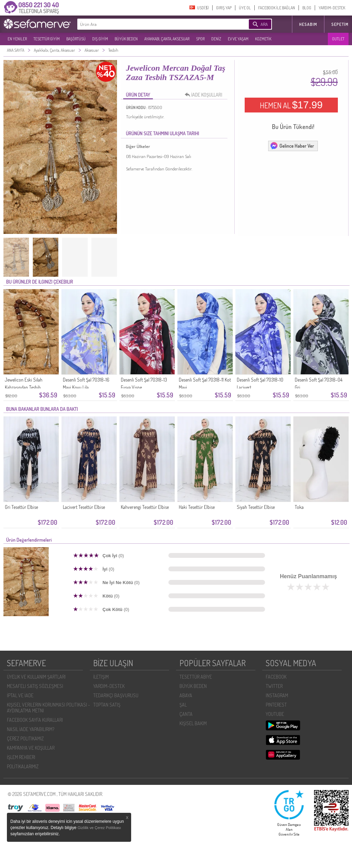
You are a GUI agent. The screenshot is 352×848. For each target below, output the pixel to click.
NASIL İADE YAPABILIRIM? (30, 729)
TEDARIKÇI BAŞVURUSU (115, 695)
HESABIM (308, 24)
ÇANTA (186, 714)
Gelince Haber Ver (292, 145)
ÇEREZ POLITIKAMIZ (25, 738)
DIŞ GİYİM (100, 38)
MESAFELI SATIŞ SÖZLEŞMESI (35, 686)
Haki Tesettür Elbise (197, 507)
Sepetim (340, 24)
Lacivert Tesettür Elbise (84, 507)
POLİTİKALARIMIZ (23, 766)
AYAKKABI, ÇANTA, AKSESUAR (166, 38)
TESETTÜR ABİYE (195, 677)
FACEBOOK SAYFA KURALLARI (35, 720)
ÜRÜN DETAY (138, 95)
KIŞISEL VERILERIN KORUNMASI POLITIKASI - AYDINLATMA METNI (48, 707)
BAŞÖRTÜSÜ (76, 38)
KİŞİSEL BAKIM (193, 723)
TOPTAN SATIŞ (106, 705)
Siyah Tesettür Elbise (256, 507)
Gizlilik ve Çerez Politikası (99, 828)
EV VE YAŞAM (238, 38)
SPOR (200, 38)
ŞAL (183, 705)
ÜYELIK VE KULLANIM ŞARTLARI (36, 677)
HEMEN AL (291, 104)
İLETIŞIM (101, 677)
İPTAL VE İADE (20, 695)
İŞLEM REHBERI (21, 757)
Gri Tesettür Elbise (21, 507)
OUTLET (338, 38)
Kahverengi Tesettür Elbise (145, 507)
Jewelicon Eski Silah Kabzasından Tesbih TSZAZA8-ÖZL (23, 387)
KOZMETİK (263, 38)
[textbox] (152, 24)
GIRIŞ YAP (224, 7)
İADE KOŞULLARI (205, 95)
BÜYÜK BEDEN (126, 38)
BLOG (306, 7)
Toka (299, 507)
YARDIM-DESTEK (332, 7)
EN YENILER (17, 38)
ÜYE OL (245, 7)
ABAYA (185, 695)
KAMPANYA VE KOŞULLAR (31, 748)
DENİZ (216, 38)
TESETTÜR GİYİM (46, 38)
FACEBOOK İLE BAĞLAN (276, 7)
